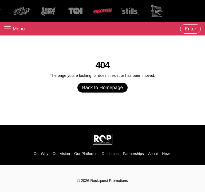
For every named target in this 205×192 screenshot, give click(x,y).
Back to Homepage (102, 87)
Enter (190, 28)
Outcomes (110, 153)
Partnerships (133, 153)
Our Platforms (85, 153)
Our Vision (61, 153)
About (153, 153)
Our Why (41, 153)
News (166, 153)
